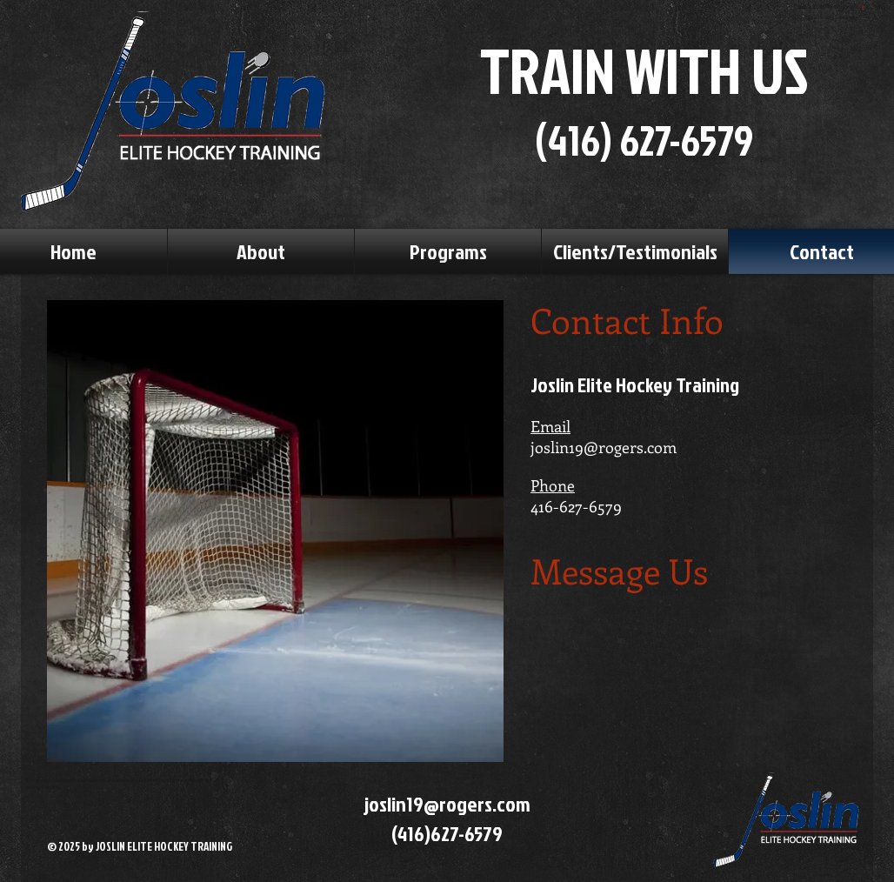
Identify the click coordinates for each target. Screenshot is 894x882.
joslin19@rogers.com (603, 447)
